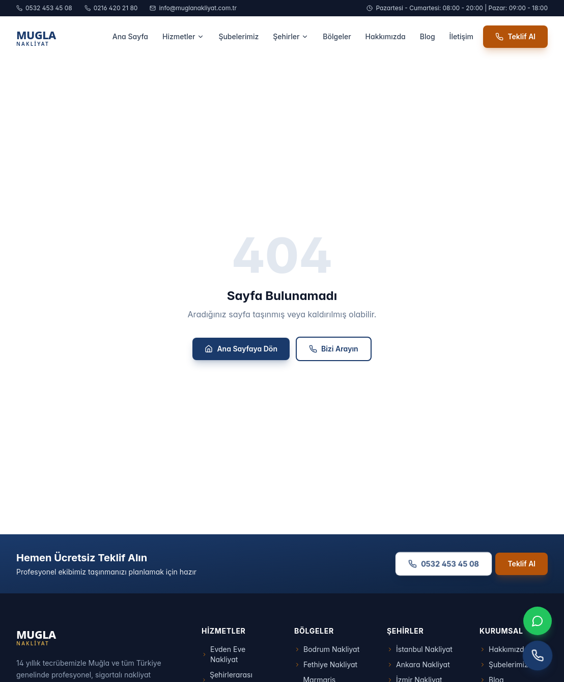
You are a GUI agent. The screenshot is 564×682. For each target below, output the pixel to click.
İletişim (461, 36)
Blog (427, 36)
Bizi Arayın (333, 348)
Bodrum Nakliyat (326, 649)
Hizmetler (183, 36)
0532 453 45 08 (44, 8)
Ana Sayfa (130, 36)
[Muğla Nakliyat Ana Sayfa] (59, 36)
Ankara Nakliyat (418, 664)
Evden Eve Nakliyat (223, 654)
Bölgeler (337, 36)
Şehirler (290, 36)
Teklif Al (515, 36)
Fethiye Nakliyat (325, 664)
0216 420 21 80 (111, 8)
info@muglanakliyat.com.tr (193, 8)
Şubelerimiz (238, 36)
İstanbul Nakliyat (420, 649)
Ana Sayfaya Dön (241, 348)
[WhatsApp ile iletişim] (537, 621)
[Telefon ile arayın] (538, 656)
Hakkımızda (385, 36)
